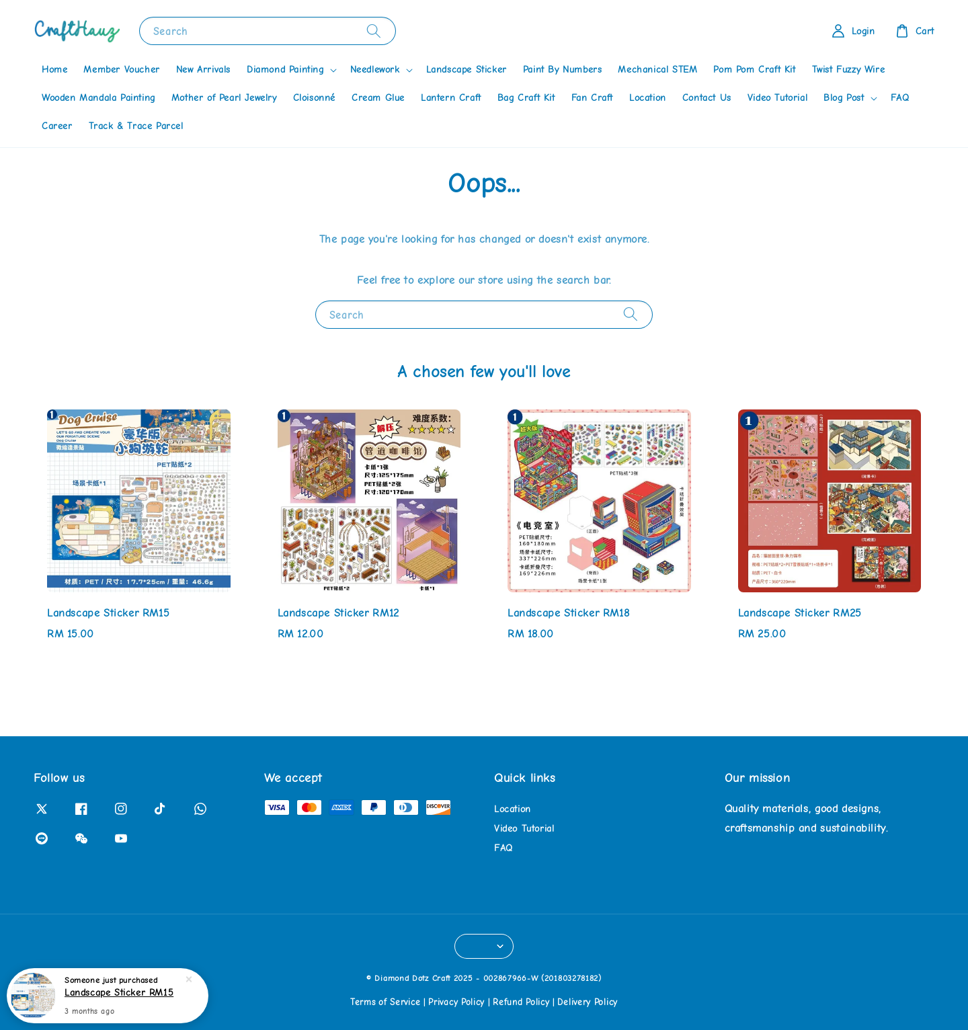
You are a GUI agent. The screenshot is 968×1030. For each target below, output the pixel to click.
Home (54, 69)
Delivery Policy (587, 1002)
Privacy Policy (456, 1002)
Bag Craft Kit (526, 98)
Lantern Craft (451, 98)
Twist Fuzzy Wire (848, 69)
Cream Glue (378, 98)
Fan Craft (592, 98)
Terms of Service (385, 1002)
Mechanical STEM (657, 69)
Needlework (375, 69)
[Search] (373, 30)
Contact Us (706, 98)
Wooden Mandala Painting (98, 98)
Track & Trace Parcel (136, 126)
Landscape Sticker (466, 69)
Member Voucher (121, 69)
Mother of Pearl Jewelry (224, 98)
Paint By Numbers (562, 69)
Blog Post (843, 98)
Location (647, 98)
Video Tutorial (777, 98)
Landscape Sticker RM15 (119, 993)
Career (57, 126)
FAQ (900, 98)
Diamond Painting (285, 69)
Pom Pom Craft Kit (754, 69)
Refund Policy (521, 1002)
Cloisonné (314, 98)
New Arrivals (203, 69)
